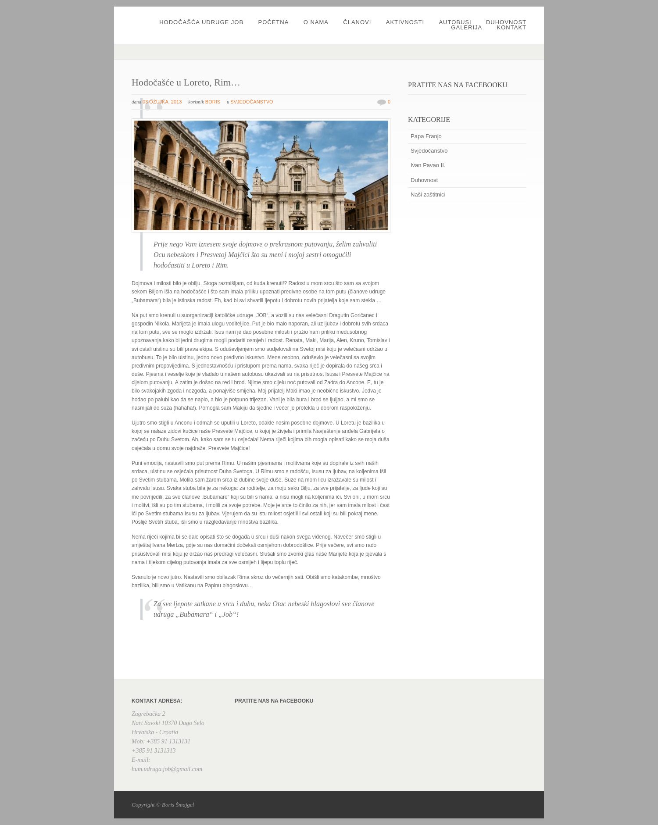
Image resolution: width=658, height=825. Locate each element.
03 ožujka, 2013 (162, 101)
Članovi (357, 22)
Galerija (466, 27)
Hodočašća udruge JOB (201, 22)
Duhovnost (506, 22)
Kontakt (511, 27)
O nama (316, 22)
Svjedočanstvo (251, 101)
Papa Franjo (426, 136)
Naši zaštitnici (428, 194)
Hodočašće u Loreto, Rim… (186, 82)
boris (212, 101)
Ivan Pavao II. (428, 165)
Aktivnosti (405, 22)
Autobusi (455, 22)
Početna (273, 22)
